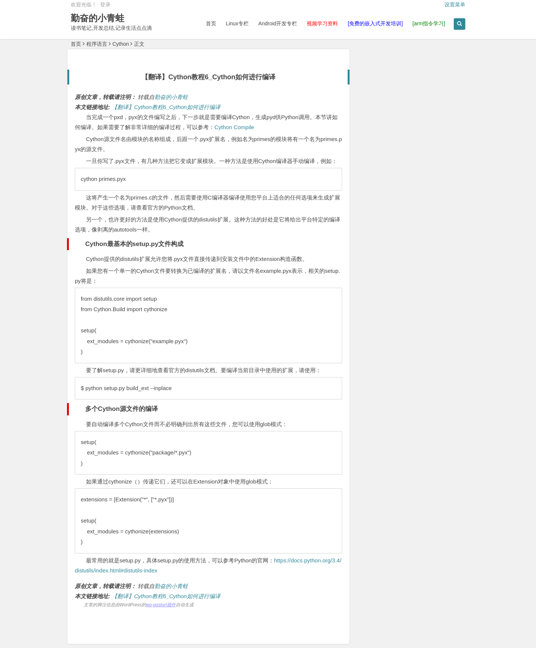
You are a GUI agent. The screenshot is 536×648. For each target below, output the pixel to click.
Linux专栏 (237, 23)
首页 (211, 23)
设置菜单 (454, 4)
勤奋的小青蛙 (97, 18)
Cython (120, 44)
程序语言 (96, 44)
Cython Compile (234, 127)
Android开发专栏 (277, 23)
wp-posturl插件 (160, 604)
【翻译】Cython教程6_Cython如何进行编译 (166, 107)
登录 (105, 4)
